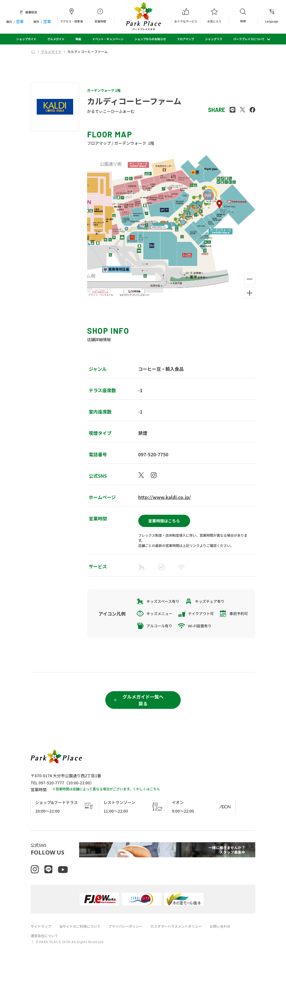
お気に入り (214, 15)
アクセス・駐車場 (71, 15)
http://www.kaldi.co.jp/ (164, 497)
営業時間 (100, 15)
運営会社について (45, 960)
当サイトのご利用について (83, 950)
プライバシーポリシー (131, 950)
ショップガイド (26, 39)
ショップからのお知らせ (150, 39)
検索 (243, 15)
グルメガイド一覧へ (143, 718)
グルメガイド (55, 39)
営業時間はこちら (164, 519)
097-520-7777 (51, 801)
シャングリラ (213, 39)
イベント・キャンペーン (108, 39)
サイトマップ (42, 950)
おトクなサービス (185, 15)
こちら (155, 807)
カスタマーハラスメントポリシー (185, 950)
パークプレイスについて (249, 39)
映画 (78, 39)
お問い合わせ (232, 950)
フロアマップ (185, 39)
